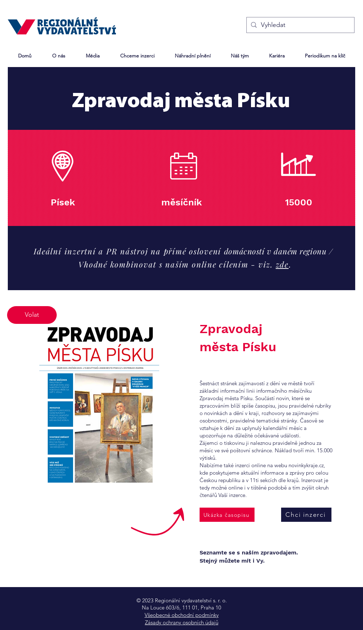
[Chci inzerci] (306, 515)
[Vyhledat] (300, 25)
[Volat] (32, 315)
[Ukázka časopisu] (227, 515)
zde (282, 264)
